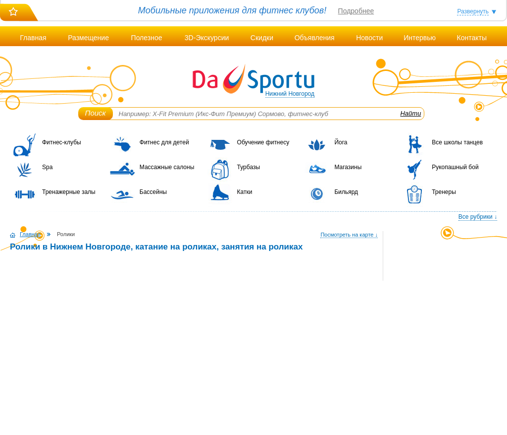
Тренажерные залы (69, 191)
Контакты (471, 38)
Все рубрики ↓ (477, 216)
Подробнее (356, 11)
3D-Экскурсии (207, 38)
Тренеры (444, 191)
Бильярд (346, 191)
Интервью (420, 38)
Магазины (347, 167)
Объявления (315, 38)
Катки (245, 191)
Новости (369, 38)
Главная (33, 38)
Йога (340, 142)
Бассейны (153, 191)
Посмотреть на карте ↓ (349, 235)
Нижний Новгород (289, 93)
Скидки (262, 38)
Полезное (146, 38)
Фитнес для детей (164, 142)
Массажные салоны (167, 167)
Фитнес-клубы (61, 142)
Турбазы (248, 167)
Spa (47, 167)
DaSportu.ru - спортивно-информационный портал (253, 79)
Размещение (88, 38)
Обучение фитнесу (263, 142)
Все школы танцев (457, 142)
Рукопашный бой (455, 167)
